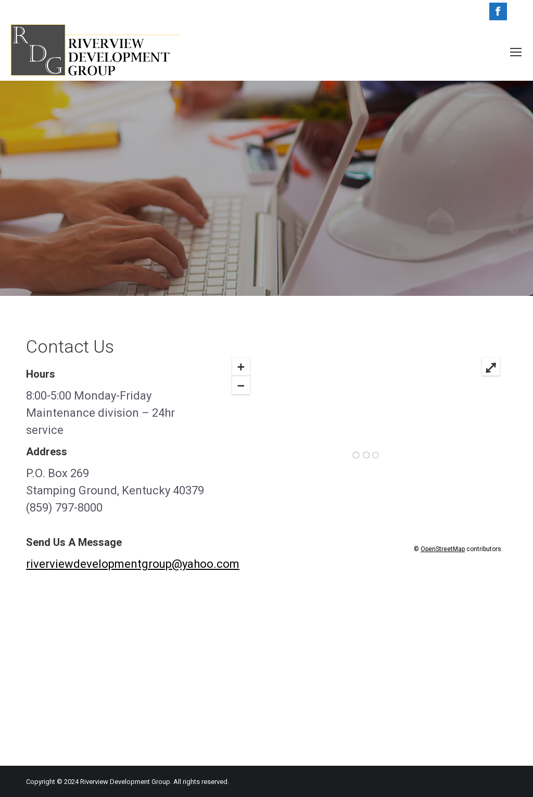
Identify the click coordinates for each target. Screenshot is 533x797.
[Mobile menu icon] (516, 52)
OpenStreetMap (443, 549)
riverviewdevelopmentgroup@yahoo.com (132, 563)
